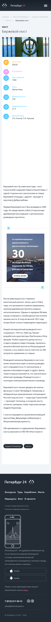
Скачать (16, 571)
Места (41, 491)
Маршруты (10, 498)
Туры (20, 491)
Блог (20, 498)
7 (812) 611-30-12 (13, 601)
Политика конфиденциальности (17, 509)
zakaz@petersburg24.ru (14, 606)
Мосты (15, 64)
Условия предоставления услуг (17, 506)
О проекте (29, 498)
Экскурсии (10, 491)
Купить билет (20, 276)
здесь (25, 590)
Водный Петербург (13, 446)
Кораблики (30, 491)
